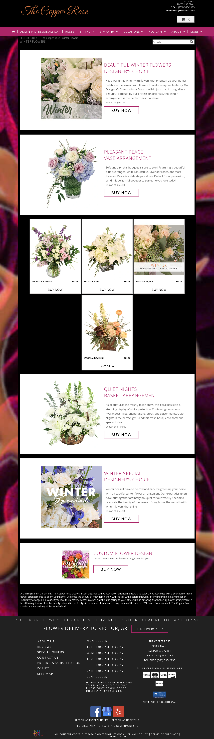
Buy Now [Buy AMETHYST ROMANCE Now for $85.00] (55, 289)
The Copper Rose (54, 11)
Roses (69, 31)
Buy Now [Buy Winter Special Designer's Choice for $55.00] (121, 519)
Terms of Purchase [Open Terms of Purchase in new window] (164, 734)
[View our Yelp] (118, 715)
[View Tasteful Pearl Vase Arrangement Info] (107, 249)
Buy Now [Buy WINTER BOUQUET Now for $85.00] (159, 289)
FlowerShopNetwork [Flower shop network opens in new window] (109, 734)
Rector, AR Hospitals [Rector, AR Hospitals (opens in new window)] (125, 719)
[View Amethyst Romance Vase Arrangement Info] (55, 249)
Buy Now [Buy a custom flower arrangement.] (111, 569)
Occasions (134, 31)
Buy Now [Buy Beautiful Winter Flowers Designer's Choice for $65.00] (121, 110)
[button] (186, 19)
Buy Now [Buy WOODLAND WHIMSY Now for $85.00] (107, 366)
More (196, 31)
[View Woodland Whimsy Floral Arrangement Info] (107, 326)
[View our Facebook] (95, 715)
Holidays (158, 31)
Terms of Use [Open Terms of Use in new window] (117, 736)
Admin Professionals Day (40, 31)
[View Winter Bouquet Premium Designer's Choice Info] (159, 249)
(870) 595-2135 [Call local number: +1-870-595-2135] (186, 7)
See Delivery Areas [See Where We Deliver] (150, 629)
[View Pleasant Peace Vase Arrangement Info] (71, 172)
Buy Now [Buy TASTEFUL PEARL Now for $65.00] (107, 289)
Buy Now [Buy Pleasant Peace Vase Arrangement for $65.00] (121, 192)
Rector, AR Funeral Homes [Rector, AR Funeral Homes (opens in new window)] (92, 719)
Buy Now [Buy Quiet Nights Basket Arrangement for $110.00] (121, 434)
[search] (191, 42)
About (179, 31)
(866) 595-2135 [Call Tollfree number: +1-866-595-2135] (166, 660)
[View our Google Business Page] (107, 715)
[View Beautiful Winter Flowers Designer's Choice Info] (71, 87)
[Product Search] (170, 42)
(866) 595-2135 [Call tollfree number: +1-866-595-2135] (186, 10)
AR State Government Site (121, 725)
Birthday (87, 31)
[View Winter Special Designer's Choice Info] (71, 496)
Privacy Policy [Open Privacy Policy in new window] (138, 734)
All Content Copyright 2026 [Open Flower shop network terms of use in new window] (74, 734)
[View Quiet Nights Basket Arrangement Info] (71, 411)
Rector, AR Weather (88, 725)
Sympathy (109, 31)
